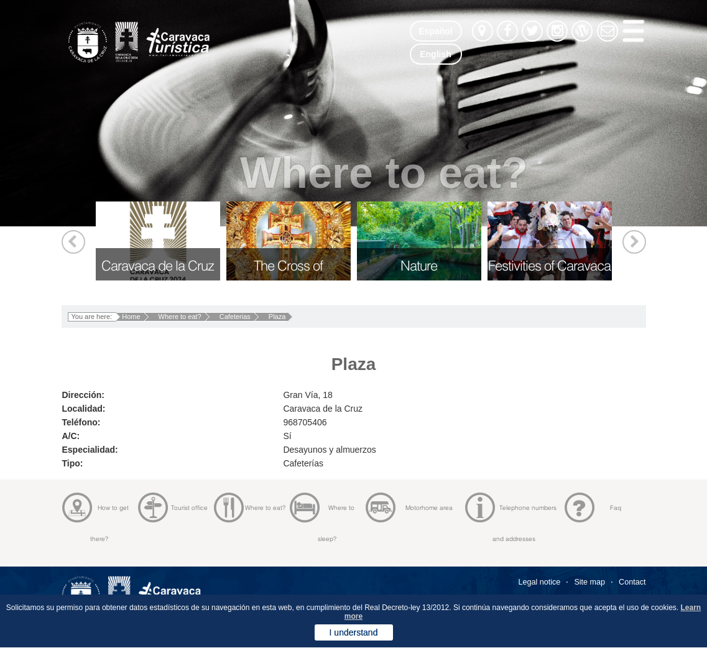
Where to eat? (180, 316)
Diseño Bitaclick (616, 637)
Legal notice (539, 582)
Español (435, 31)
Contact (632, 582)
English (435, 54)
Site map (589, 582)
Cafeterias (235, 316)
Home (131, 316)
